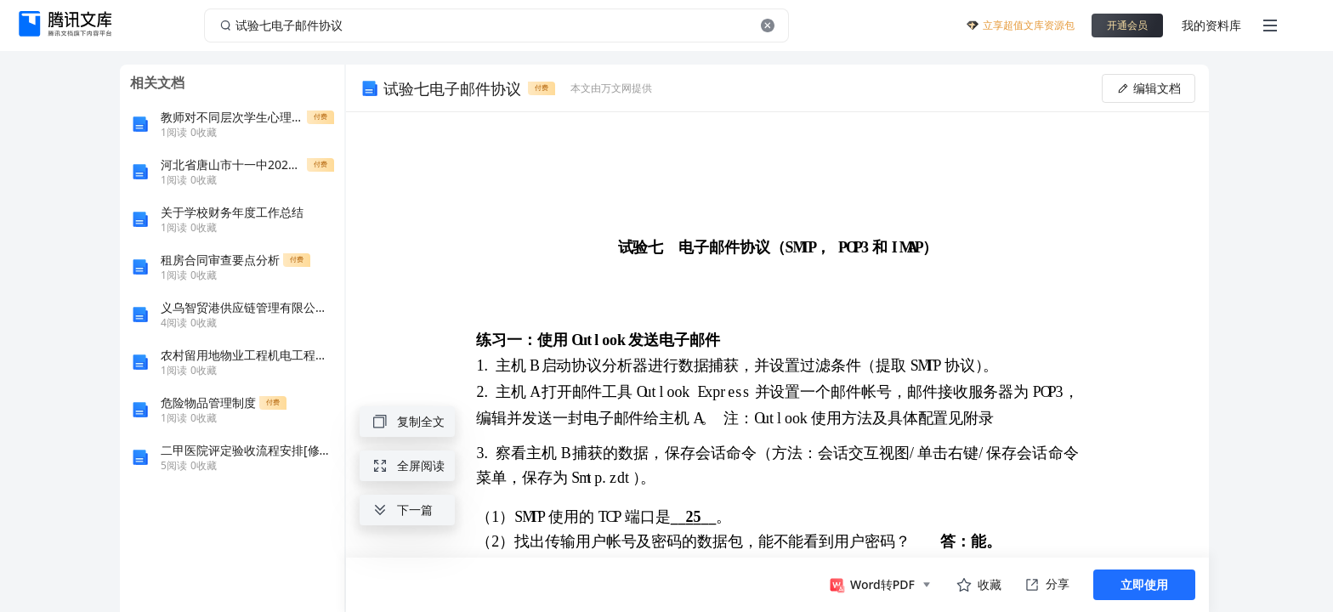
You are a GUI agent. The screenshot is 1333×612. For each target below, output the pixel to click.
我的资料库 (1211, 25)
